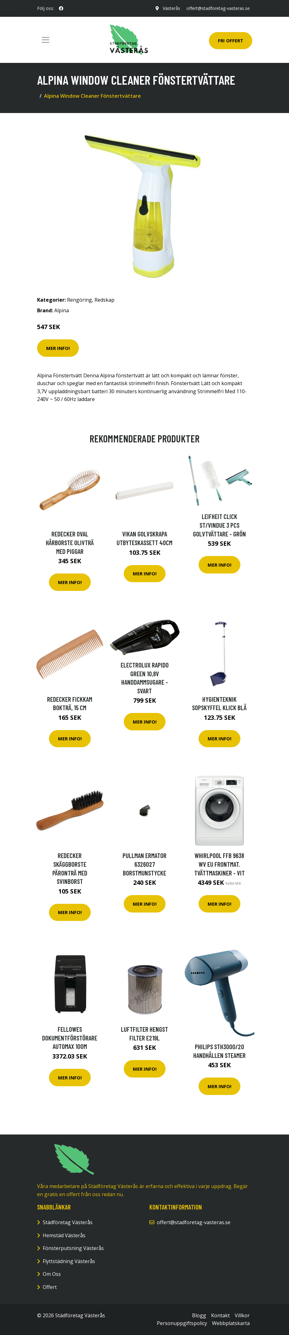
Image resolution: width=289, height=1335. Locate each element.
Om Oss (52, 1274)
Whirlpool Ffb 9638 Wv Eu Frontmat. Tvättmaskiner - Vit (219, 863)
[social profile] (61, 8)
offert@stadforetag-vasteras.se (218, 8)
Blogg (199, 1315)
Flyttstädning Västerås (69, 1261)
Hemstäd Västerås (64, 1235)
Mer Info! (58, 348)
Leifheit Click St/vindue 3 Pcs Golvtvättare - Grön (219, 524)
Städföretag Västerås (68, 1222)
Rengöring (79, 299)
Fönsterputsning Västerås (73, 1248)
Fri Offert (230, 40)
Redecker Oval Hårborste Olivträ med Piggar (70, 542)
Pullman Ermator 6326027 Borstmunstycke (144, 863)
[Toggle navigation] (45, 40)
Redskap (104, 299)
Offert (50, 1287)
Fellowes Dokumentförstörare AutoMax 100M (69, 1037)
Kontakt (220, 1315)
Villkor (242, 1315)
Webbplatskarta (231, 1323)
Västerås (171, 8)
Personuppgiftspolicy (182, 1323)
